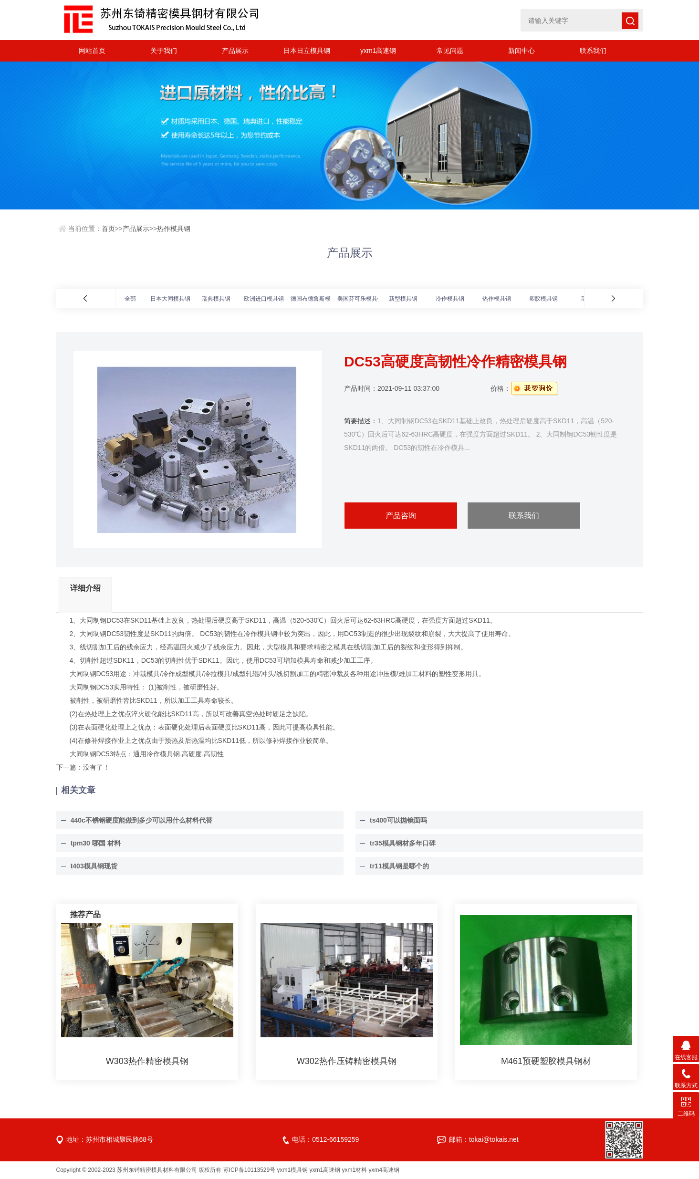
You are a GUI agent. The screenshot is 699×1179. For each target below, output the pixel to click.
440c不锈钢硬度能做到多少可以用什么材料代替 (141, 820)
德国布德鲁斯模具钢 (316, 298)
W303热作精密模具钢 (147, 1061)
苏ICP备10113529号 (249, 1170)
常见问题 (450, 50)
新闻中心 (521, 50)
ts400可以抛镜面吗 (398, 820)
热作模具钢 (173, 228)
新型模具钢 (403, 298)
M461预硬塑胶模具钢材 (546, 1061)
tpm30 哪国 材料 (96, 843)
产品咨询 (401, 515)
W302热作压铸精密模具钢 (346, 1061)
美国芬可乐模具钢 (360, 298)
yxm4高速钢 (384, 1170)
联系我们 (593, 50)
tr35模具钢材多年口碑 (403, 843)
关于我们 (163, 50)
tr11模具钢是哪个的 (399, 866)
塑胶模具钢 (543, 298)
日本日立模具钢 (306, 50)
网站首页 (92, 50)
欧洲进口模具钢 (264, 298)
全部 (130, 298)
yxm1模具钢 (292, 1170)
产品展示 (235, 50)
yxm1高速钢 (378, 50)
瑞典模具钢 (216, 298)
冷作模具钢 (450, 298)
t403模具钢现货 (94, 866)
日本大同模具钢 (170, 298)
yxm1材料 (354, 1170)
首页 (108, 228)
